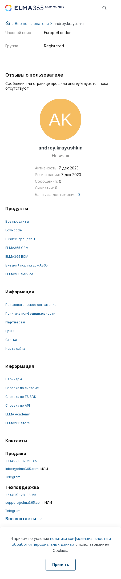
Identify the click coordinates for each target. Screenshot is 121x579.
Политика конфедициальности (30, 313)
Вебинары (13, 379)
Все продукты (17, 221)
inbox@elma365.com (22, 469)
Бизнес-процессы (20, 239)
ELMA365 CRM (17, 248)
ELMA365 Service (19, 274)
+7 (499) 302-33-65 (21, 461)
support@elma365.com (24, 503)
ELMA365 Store (17, 423)
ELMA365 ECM (16, 257)
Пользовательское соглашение (31, 305)
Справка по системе (22, 388)
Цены (9, 331)
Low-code (13, 230)
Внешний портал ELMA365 (26, 265)
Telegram (12, 477)
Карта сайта (15, 349)
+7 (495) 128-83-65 (20, 495)
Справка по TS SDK (20, 397)
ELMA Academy (17, 414)
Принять (60, 564)
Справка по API (17, 405)
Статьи (11, 340)
